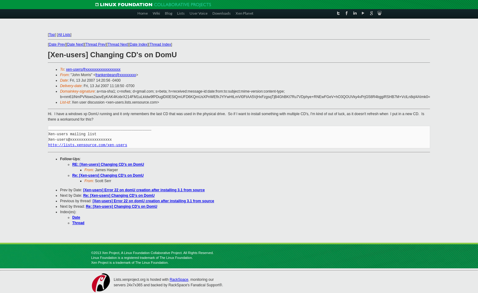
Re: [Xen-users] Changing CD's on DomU (108, 175)
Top (52, 35)
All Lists (64, 35)
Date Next (75, 44)
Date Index (139, 44)
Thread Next (118, 44)
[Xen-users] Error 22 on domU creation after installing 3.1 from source (144, 190)
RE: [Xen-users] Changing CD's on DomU (108, 164)
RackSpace (178, 279)
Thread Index (160, 44)
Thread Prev (95, 44)
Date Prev (57, 44)
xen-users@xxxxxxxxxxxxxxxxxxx (93, 69)
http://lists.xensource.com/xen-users (87, 145)
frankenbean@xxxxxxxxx (115, 75)
